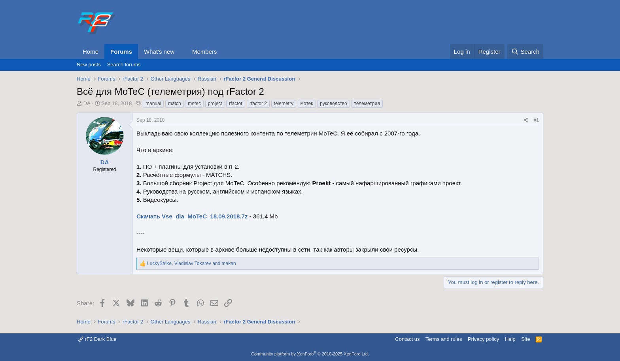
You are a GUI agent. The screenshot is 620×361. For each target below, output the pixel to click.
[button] (180, 51)
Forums (121, 51)
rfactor (235, 103)
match (174, 103)
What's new (159, 51)
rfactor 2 (258, 103)
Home (90, 51)
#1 (536, 120)
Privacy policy (483, 339)
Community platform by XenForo (310, 354)
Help (510, 339)
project (215, 103)
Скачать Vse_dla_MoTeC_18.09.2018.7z (192, 216)
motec (194, 103)
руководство (333, 103)
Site (525, 339)
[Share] (526, 120)
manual (153, 103)
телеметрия (367, 103)
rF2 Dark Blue (97, 339)
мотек (307, 103)
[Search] (525, 51)
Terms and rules (443, 339)
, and (191, 263)
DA (87, 103)
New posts (89, 65)
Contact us (407, 339)
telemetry (283, 103)
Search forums (124, 65)
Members (204, 51)
